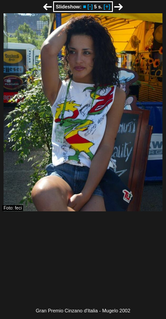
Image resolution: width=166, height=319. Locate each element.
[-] (90, 7)
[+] (107, 7)
